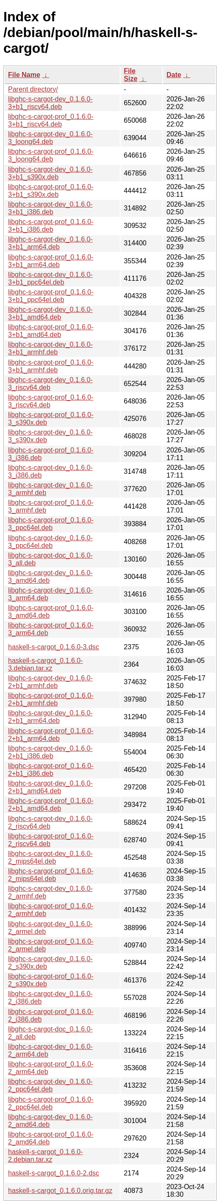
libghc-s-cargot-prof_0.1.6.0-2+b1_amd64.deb (50, 804)
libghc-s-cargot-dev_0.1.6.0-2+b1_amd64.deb (50, 787)
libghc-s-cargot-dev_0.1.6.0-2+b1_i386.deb (50, 752)
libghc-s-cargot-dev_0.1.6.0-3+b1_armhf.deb (50, 348)
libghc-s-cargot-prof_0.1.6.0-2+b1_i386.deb (50, 769)
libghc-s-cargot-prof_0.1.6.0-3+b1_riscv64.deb (50, 120)
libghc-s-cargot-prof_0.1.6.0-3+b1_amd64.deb (50, 330)
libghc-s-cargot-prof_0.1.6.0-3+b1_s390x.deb (50, 190)
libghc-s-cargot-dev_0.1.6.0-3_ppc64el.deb (50, 541)
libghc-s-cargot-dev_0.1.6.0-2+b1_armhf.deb (50, 681)
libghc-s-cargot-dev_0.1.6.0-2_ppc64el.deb (50, 1085)
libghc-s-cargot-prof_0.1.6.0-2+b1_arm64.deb (50, 734)
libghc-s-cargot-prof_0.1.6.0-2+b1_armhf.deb (50, 699)
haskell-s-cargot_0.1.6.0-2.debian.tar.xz (45, 1155)
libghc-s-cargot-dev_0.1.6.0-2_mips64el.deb (50, 857)
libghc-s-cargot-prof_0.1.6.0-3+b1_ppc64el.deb (50, 295)
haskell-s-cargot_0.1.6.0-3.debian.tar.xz (45, 664)
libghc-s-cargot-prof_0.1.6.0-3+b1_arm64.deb (50, 260)
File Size (131, 74)
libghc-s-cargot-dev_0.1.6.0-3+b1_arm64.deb (50, 243)
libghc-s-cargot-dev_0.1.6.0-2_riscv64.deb (50, 822)
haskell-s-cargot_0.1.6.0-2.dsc (53, 1173)
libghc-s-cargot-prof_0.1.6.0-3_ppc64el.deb (50, 523)
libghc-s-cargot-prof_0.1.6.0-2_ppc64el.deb (50, 1103)
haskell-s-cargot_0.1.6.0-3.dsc (53, 647)
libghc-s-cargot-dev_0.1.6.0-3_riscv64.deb (50, 383)
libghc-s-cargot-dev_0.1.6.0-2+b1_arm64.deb (50, 716)
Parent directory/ (33, 89)
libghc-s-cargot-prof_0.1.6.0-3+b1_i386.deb (50, 225)
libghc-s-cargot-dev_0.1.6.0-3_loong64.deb (50, 137)
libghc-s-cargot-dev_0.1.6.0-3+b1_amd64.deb (50, 313)
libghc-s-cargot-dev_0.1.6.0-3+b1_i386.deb (50, 208)
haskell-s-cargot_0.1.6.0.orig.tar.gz (60, 1190)
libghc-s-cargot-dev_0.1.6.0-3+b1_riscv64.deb (50, 102)
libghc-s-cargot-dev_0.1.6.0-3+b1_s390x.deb (50, 173)
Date (173, 74)
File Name (24, 74)
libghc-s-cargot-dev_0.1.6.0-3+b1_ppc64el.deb (50, 278)
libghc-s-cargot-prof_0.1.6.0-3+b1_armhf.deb (50, 366)
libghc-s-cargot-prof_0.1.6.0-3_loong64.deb (50, 155)
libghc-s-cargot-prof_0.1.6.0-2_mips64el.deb (50, 874)
